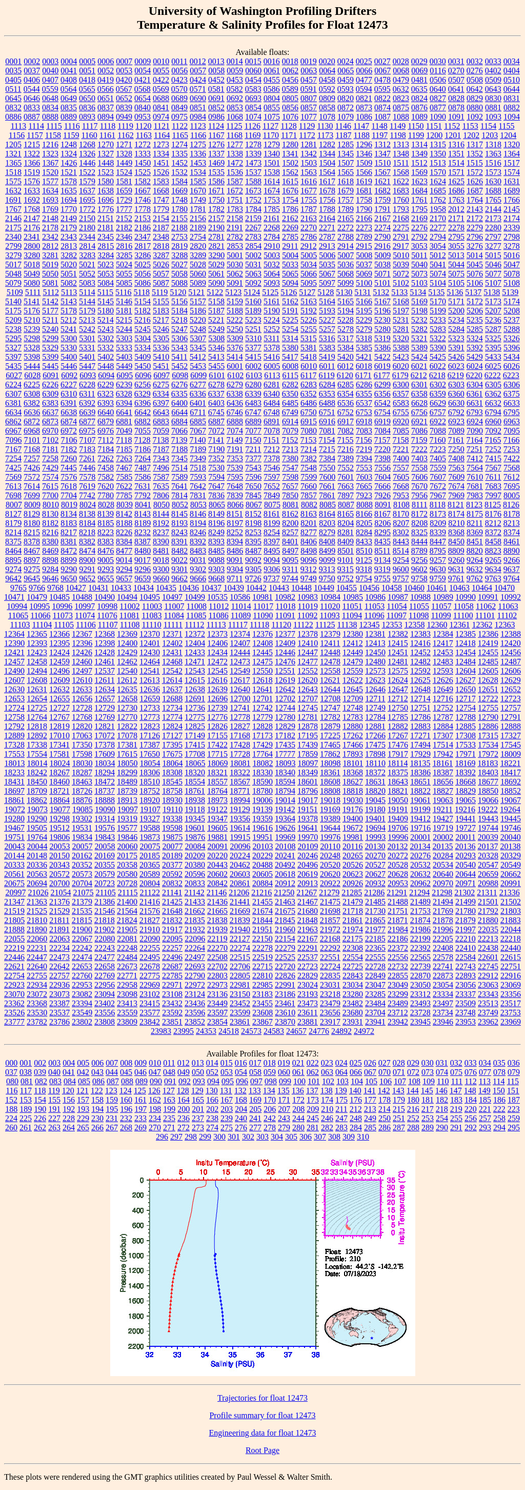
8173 (438, 513)
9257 (438, 560)
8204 (345, 523)
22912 (488, 975)
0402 (493, 70)
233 (140, 1118)
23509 (465, 1003)
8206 (382, 523)
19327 (149, 818)
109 (428, 1081)
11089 (241, 615)
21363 (37, 901)
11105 (64, 624)
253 (427, 1118)
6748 (272, 412)
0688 (161, 98)
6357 (401, 393)
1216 (50, 144)
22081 (127, 938)
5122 (215, 292)
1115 (54, 126)
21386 (104, 901)
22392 (420, 948)
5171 (456, 301)
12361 (459, 624)
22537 (307, 957)
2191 (235, 227)
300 (219, 1136)
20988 (488, 883)
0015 (253, 61)
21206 (239, 892)
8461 (511, 541)
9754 (364, 578)
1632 (13, 190)
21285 (351, 892)
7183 (87, 449)
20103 (263, 846)
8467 (32, 550)
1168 (235, 135)
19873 (149, 837)
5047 (511, 264)
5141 (32, 301)
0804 (272, 98)
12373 (217, 634)
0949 (124, 116)
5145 (105, 301)
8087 (346, 504)
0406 (32, 79)
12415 (398, 643)
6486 (308, 403)
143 (398, 1090)
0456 (290, 79)
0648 (50, 98)
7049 (124, 430)
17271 (420, 735)
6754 (382, 412)
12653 (14, 698)
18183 (487, 763)
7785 (124, 495)
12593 (443, 670)
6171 (363, 375)
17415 (195, 744)
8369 (475, 532)
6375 (511, 393)
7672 (438, 486)
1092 (475, 116)
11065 (18, 615)
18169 (465, 763)
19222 (487, 809)
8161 (272, 513)
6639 (87, 412)
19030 (352, 800)
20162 (82, 855)
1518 (13, 172)
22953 (82, 985)
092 (184, 1081)
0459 (345, 79)
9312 (308, 569)
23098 (127, 994)
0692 (235, 98)
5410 (161, 356)
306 (305, 1136)
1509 (364, 163)
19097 (127, 809)
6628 (419, 403)
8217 (68, 532)
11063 (508, 606)
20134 (420, 846)
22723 (307, 966)
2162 (290, 218)
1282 (327, 144)
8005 (511, 495)
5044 (456, 264)
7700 (50, 495)
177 (370, 1099)
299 (205, 1136)
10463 (459, 587)
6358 (419, 393)
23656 (330, 1012)
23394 (82, 1003)
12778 (240, 717)
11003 (152, 606)
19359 (262, 818)
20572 (59, 874)
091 (170, 1081)
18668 (465, 781)
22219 (14, 948)
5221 (216, 320)
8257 (290, 532)
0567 (124, 89)
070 (384, 1072)
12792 (14, 726)
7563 (456, 467)
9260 (456, 560)
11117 (238, 624)
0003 (50, 61)
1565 (345, 172)
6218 (437, 375)
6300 (401, 384)
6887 (216, 421)
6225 (32, 384)
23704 (375, 1012)
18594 (285, 781)
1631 (511, 181)
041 (69, 1072)
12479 (352, 661)
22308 (352, 948)
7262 (105, 458)
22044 (510, 929)
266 (97, 1127)
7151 (271, 440)
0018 (290, 61)
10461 (437, 587)
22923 (14, 985)
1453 (198, 163)
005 (83, 1062)
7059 (161, 430)
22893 (465, 975)
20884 (262, 883)
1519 (32, 172)
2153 (142, 218)
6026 (511, 366)
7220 (382, 449)
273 (198, 1127)
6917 (345, 421)
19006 (262, 800)
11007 (174, 606)
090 (156, 1081)
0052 (105, 70)
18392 (465, 772)
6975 (87, 430)
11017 (263, 606)
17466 (352, 744)
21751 (398, 911)
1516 (493, 163)
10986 (375, 597)
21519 (14, 911)
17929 (420, 754)
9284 (50, 569)
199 (169, 1109)
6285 (345, 384)
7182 (68, 449)
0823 (401, 98)
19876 (195, 837)
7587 (161, 477)
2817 (142, 246)
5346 (216, 347)
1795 (419, 209)
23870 (285, 1021)
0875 (401, 107)
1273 (161, 144)
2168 (401, 218)
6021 (419, 366)
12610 (82, 680)
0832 (13, 107)
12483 (443, 661)
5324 (475, 338)
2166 (364, 218)
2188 (179, 227)
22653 (82, 966)
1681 (364, 190)
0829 (475, 98)
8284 (364, 532)
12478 (330, 661)
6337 (216, 393)
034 (485, 1062)
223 (514, 1109)
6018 (364, 366)
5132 (381, 292)
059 (270, 1072)
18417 (510, 772)
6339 (253, 393)
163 (169, 1099)
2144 (493, 209)
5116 (123, 292)
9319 (382, 569)
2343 (68, 236)
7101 (32, 440)
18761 (195, 791)
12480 (375, 661)
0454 (253, 79)
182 (442, 1099)
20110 (330, 846)
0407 (50, 79)
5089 (198, 283)
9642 (13, 578)
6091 (51, 375)
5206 (475, 310)
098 (271, 1081)
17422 (217, 744)
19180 (375, 809)
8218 (87, 532)
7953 (401, 495)
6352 (308, 393)
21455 (262, 901)
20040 (510, 837)
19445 (510, 818)
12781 (307, 717)
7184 (105, 449)
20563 (37, 874)
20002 (443, 837)
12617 (240, 680)
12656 (82, 698)
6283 (308, 384)
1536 (235, 172)
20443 (217, 864)
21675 (285, 911)
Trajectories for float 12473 (262, 1398)
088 (127, 1081)
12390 (14, 643)
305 (291, 1136)
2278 (456, 227)
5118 (142, 292)
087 (113, 1081)
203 (226, 1109)
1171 (289, 135)
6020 (401, 366)
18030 (82, 763)
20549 (510, 864)
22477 (104, 957)
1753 (272, 199)
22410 (465, 948)
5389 (419, 347)
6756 (419, 412)
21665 (217, 911)
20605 (262, 874)
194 (97, 1109)
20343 (59, 864)
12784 (375, 717)
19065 (465, 800)
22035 (488, 929)
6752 (345, 412)
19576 (104, 828)
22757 (59, 975)
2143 (475, 209)
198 (155, 1109)
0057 (198, 70)
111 (456, 1081)
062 (313, 1072)
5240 (50, 329)
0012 (198, 61)
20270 (375, 855)
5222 (235, 320)
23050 (420, 985)
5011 (419, 255)
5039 (401, 264)
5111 (33, 292)
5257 (327, 329)
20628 (398, 874)
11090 (263, 615)
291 (456, 1127)
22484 (127, 957)
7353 (235, 458)
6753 (364, 412)
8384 (124, 541)
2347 (142, 236)
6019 (382, 366)
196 (126, 1109)
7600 (327, 477)
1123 (198, 126)
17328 (14, 744)
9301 (179, 569)
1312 (382, 144)
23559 (127, 1012)
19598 (172, 828)
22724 (330, 966)
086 (98, 1081)
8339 (438, 532)
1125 (234, 126)
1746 (142, 199)
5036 (345, 264)
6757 (438, 412)
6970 (50, 430)
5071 (382, 273)
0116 (438, 70)
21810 (37, 920)
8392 (198, 541)
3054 (438, 246)
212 (356, 1109)
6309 (50, 393)
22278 (262, 948)
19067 (510, 800)
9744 (290, 578)
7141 (216, 440)
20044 (37, 846)
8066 (235, 504)
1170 (271, 135)
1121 (161, 126)
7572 (32, 477)
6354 (345, 393)
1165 (180, 135)
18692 (510, 781)
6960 (493, 421)
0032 (475, 61)
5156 (179, 301)
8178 (511, 513)
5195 (364, 310)
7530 (216, 467)
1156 (17, 135)
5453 (198, 366)
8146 (198, 513)
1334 (161, 153)
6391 (68, 403)
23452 (240, 1003)
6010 (308, 366)
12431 (172, 652)
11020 (330, 606)
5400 (68, 356)
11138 (347, 624)
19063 (443, 800)
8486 (235, 550)
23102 (149, 994)
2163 (308, 218)
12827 (240, 726)
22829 (307, 975)
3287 (161, 255)
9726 (253, 578)
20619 (307, 874)
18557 (217, 781)
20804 (149, 883)
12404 (195, 643)
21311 (487, 892)
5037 (364, 264)
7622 (124, 486)
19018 (330, 800)
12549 (240, 670)
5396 (511, 347)
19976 (330, 837)
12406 (217, 643)
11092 (307, 615)
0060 (253, 70)
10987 (398, 597)
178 (384, 1099)
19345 (195, 818)
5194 (345, 310)
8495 (272, 550)
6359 (438, 393)
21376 (59, 901)
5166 (364, 301)
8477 (124, 550)
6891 (272, 421)
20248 (330, 855)
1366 (32, 163)
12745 (307, 707)
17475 (375, 744)
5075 (456, 273)
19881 (217, 837)
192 (69, 1109)
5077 (493, 273)
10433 (121, 587)
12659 (149, 698)
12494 (37, 670)
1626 (475, 181)
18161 (442, 763)
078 (499, 1072)
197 (140, 1109)
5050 (50, 273)
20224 (240, 855)
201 (198, 1109)
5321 (419, 338)
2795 (456, 236)
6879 (105, 421)
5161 (272, 301)
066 (356, 1072)
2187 (161, 227)
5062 (235, 273)
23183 (262, 994)
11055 (419, 606)
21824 (127, 920)
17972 (488, 754)
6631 (475, 403)
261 (25, 1127)
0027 (382, 61)
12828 (262, 726)
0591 (308, 89)
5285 (475, 329)
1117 (90, 126)
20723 (104, 883)
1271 (124, 144)
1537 (253, 172)
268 (126, 1127)
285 (370, 1127)
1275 (198, 144)
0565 (87, 89)
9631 (456, 569)
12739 (217, 707)
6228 (87, 384)
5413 (216, 356)
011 (169, 1062)
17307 (443, 735)
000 (11, 1062)
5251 (253, 329)
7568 (511, 467)
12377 (285, 634)
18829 (465, 791)
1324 (68, 153)
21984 (398, 929)
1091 (456, 116)
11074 (85, 615)
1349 (419, 153)
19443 (488, 818)
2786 (308, 236)
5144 (87, 301)
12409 (285, 643)
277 (255, 1127)
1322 (32, 153)
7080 (308, 430)
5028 (198, 264)
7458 (105, 467)
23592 (172, 1012)
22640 (37, 966)
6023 (456, 366)
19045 (375, 800)
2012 (456, 209)
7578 (87, 477)
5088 (179, 283)
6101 (217, 375)
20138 (510, 846)
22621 (14, 966)
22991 (285, 985)
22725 (352, 966)
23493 (420, 1003)
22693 (195, 966)
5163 (308, 301)
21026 (38, 892)
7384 (327, 458)
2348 (161, 236)
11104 (42, 624)
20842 (217, 883)
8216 (50, 532)
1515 (475, 163)
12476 (285, 661)
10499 (195, 597)
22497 (195, 957)
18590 (262, 781)
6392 (87, 403)
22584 (465, 957)
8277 (308, 532)
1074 (253, 116)
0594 (364, 89)
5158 (216, 301)
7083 (364, 430)
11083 (151, 615)
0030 (438, 61)
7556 (382, 467)
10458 (391, 587)
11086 (218, 615)
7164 (474, 440)
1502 (290, 163)
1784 (253, 209)
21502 (510, 901)
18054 (150, 763)
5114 (87, 292)
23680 (352, 1012)
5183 (161, 310)
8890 (511, 550)
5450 (142, 366)
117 (26, 1090)
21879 (465, 920)
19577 (127, 828)
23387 (59, 1003)
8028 (106, 504)
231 (112, 1118)
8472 (68, 550)
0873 (364, 107)
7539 (235, 467)
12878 (307, 726)
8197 (235, 523)
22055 (14, 938)
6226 (50, 384)
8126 (511, 504)
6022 (438, 366)
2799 (13, 246)
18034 (105, 763)
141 (370, 1090)
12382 (398, 634)
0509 (493, 79)
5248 (198, 329)
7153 (308, 440)
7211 (253, 449)
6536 (345, 403)
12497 (82, 670)
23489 (398, 1003)
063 (327, 1072)
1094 (511, 116)
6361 (475, 393)
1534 (198, 172)
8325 (419, 532)
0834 (50, 107)
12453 (443, 652)
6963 (511, 421)
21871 (398, 920)
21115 (128, 892)
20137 (487, 846)
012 (183, 1062)
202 (212, 1109)
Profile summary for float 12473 (262, 1415)
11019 (308, 606)
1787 (308, 209)
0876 (419, 107)
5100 (364, 283)
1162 (125, 135)
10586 (240, 597)
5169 (419, 301)
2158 (235, 218)
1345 (345, 153)
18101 (353, 763)
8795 (438, 550)
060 (284, 1072)
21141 (172, 892)
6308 (32, 393)
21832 (172, 920)
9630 (438, 569)
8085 (327, 504)
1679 (345, 190)
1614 (272, 181)
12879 (330, 726)
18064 (173, 763)
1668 (161, 190)
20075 (150, 846)
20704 (82, 883)
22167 (307, 938)
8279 (327, 532)
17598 (82, 754)
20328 (488, 855)
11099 (441, 615)
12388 (510, 634)
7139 (179, 440)
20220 (217, 855)
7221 (401, 449)
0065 (345, 70)
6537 (364, 403)
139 (341, 1090)
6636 (32, 412)
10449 (324, 587)
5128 (325, 292)
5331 (87, 347)
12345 (369, 624)
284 (356, 1127)
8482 (179, 550)
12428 (104, 652)
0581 (216, 89)
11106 (86, 624)
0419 (105, 79)
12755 (488, 707)
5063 (253, 273)
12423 (37, 652)
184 (471, 1099)
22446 (14, 957)
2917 (401, 246)
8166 (364, 513)
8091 (383, 504)
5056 (142, 273)
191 (54, 1109)
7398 (382, 458)
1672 (235, 190)
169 (255, 1099)
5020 (68, 264)
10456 (369, 587)
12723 (510, 698)
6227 (68, 384)
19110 (173, 809)
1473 (253, 163)
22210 (465, 938)
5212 (68, 320)
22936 (59, 985)
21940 (240, 929)
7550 (327, 467)
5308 (216, 338)
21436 (217, 901)
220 (471, 1109)
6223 (511, 375)
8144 (161, 513)
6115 (290, 375)
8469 (50, 550)
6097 (161, 375)
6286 (364, 384)
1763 (456, 199)
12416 (420, 643)
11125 (325, 624)
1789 (345, 209)
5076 (475, 273)
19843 (104, 837)
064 (341, 1072)
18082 (263, 763)
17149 (195, 735)
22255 (149, 948)
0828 (456, 98)
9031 (198, 560)
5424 (419, 356)
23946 (443, 1021)
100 (299, 1081)
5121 (196, 292)
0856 (290, 107)
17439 (307, 744)
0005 (87, 61)
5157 (198, 301)
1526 (161, 172)
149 (484, 1090)
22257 (172, 948)
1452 (179, 163)
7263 (124, 458)
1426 (68, 163)
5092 (253, 283)
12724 (14, 707)
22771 (127, 975)
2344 (87, 236)
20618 (285, 874)
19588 (149, 828)
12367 (82, 634)
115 (513, 1081)
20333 (14, 864)
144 (413, 1090)
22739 (420, 966)
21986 (420, 929)
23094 (104, 994)
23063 (488, 985)
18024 (60, 763)
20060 (127, 846)
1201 (453, 135)
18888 (104, 800)
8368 (456, 532)
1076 (290, 116)
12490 (14, 670)
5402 (105, 356)
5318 (364, 338)
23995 (183, 1031)
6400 (179, 403)
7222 (419, 449)
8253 (253, 532)
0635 (419, 89)
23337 (465, 994)
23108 (172, 994)
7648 (235, 486)
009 (140, 1062)
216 (413, 1109)
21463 (285, 901)
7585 (124, 477)
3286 (142, 255)
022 (313, 1062)
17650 (149, 754)
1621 (382, 181)
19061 (420, 800)
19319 (127, 818)
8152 (253, 513)
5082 (68, 283)
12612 (127, 680)
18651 (420, 781)
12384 (443, 634)
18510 (149, 781)
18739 (127, 791)
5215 (124, 320)
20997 (15, 892)
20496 (307, 864)
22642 (59, 966)
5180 (105, 310)
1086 (364, 116)
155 (54, 1099)
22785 (172, 975)
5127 (307, 292)
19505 (37, 828)
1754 (290, 199)
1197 (380, 135)
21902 (104, 929)
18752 (149, 791)
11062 (486, 606)
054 (241, 1072)
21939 (217, 929)
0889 (68, 116)
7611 (493, 477)
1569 (419, 172)
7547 (290, 467)
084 (70, 1081)
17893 (352, 754)
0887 (32, 116)
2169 (419, 218)
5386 (382, 347)
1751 (235, 199)
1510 (382, 163)
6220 (474, 375)
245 (313, 1118)
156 (69, 1099)
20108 (285, 846)
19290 (37, 818)
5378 (272, 347)
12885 (465, 726)
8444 (419, 541)
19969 (285, 837)
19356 (240, 818)
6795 (511, 412)
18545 (172, 781)
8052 (180, 504)
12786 (420, 717)
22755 (37, 975)
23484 (375, 1003)
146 (441, 1090)
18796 (307, 791)
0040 (50, 70)
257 (485, 1118)
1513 (438, 163)
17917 (398, 754)
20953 (398, 883)
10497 (172, 597)
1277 (235, 144)
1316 (456, 144)
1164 (162, 135)
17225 (330, 735)
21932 (195, 929)
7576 (68, 477)
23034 (352, 985)
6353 (327, 393)
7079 (290, 430)
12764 (37, 717)
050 (198, 1072)
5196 (382, 310)
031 (442, 1062)
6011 (327, 366)
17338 (37, 744)
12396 (82, 643)
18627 (352, 781)
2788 (345, 236)
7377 (253, 458)
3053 (419, 246)
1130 (325, 126)
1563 (308, 172)
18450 (37, 781)
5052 (87, 273)
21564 (127, 911)
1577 (50, 181)
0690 (198, 98)
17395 (172, 744)
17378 (104, 744)
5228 (345, 320)
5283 (438, 329)
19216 (465, 809)
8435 (382, 541)
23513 (488, 1003)
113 (485, 1081)
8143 (142, 513)
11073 (63, 615)
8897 (32, 560)
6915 (308, 421)
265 (83, 1127)
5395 (493, 347)
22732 (398, 966)
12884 (443, 726)
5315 (308, 338)
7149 (234, 440)
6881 (124, 421)
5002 (253, 255)
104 (357, 1081)
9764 (511, 578)
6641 (124, 412)
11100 (463, 615)
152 (11, 1099)
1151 (434, 126)
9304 (235, 569)
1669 (179, 190)
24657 (296, 1031)
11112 (194, 624)
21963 (307, 929)
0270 (456, 70)
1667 (142, 190)
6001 (235, 366)
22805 (240, 975)
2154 (161, 218)
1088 (401, 116)
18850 (488, 791)
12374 (240, 634)
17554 (37, 754)
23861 (240, 1021)
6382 (32, 403)
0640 (438, 89)
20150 (59, 855)
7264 (142, 458)
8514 (401, 550)
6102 (235, 375)
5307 (198, 338)
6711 (198, 412)
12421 (14, 652)
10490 (104, 597)
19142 (285, 809)
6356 (382, 393)
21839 (240, 920)
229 (83, 1118)
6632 (493, 403)
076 (471, 1072)
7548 (308, 467)
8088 (364, 504)
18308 (172, 772)
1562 (290, 172)
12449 (352, 652)
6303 (456, 384)
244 (298, 1118)
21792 (488, 911)
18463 (82, 781)
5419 (327, 356)
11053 (375, 606)
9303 (216, 569)
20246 (307, 855)
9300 (161, 569)
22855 (398, 975)
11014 (241, 606)
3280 (32, 255)
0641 (456, 89)
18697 (14, 791)
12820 (82, 726)
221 (485, 1109)
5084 (105, 283)
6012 (345, 366)
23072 (37, 994)
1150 (415, 126)
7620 (105, 486)
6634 (13, 412)
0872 (345, 107)
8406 (308, 541)
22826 (285, 975)
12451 (398, 652)
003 (54, 1062)
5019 (50, 264)
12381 (375, 634)
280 (298, 1127)
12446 (285, 652)
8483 (198, 550)
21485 (375, 901)
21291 (397, 892)
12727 (59, 707)
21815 (82, 920)
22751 (510, 966)
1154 (488, 126)
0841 (161, 107)
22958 (127, 985)
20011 (465, 837)
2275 (401, 227)
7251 (475, 449)
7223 (438, 449)
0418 (87, 79)
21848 (307, 920)
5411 (179, 356)
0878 (456, 107)
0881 (493, 107)
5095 (308, 283)
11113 (216, 624)
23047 (375, 985)
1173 (325, 135)
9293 (105, 569)
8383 (105, 541)
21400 (127, 901)
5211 (50, 320)
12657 (104, 698)
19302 (82, 818)
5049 (32, 273)
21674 (262, 911)
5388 (401, 347)
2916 (382, 246)
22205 (443, 938)
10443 (279, 587)
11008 (197, 606)
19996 (398, 837)
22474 (82, 957)
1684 (419, 190)
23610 (285, 1012)
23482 (352, 1003)
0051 (87, 70)
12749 (375, 707)
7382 (308, 458)
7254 (13, 458)
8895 (13, 560)
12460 (82, 661)
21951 (262, 929)
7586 (142, 477)
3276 (475, 246)
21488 (398, 901)
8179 (13, 523)
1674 (272, 190)
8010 (51, 504)
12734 (172, 707)
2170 (438, 218)
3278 (511, 246)
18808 (330, 791)
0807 (308, 98)
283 (341, 1127)
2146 (13, 218)
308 (334, 1136)
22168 (330, 938)
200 (183, 1109)
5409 (142, 356)
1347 (382, 153)
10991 (488, 597)
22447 (37, 957)
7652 (272, 486)
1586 (216, 181)
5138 (491, 292)
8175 (475, 513)
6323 (105, 393)
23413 (127, 1003)
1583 (161, 181)
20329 (510, 855)
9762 (475, 578)
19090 (105, 809)
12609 (59, 680)
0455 (272, 79)
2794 (438, 236)
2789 (364, 236)
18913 (127, 800)
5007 (345, 255)
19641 (307, 828)
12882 (398, 726)
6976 (105, 430)
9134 (382, 560)
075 (456, 1072)
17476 (398, 744)
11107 (108, 624)
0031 (456, 61)
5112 (50, 292)
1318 (493, 144)
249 (370, 1118)
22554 (352, 957)
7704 (68, 495)
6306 (511, 384)
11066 (40, 615)
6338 (235, 393)
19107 (150, 809)
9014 (124, 560)
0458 (327, 79)
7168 (32, 449)
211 (341, 1109)
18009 (510, 754)
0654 (142, 98)
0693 (253, 98)
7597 (272, 477)
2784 (272, 236)
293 (485, 1127)
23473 (307, 1003)
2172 (475, 218)
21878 (443, 920)
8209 (438, 523)
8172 (419, 513)
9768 (55, 587)
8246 (198, 532)
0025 (364, 61)
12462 (127, 661)
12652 (510, 689)
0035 (13, 70)
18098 (330, 763)
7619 (87, 486)
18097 (308, 763)
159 (112, 1099)
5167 (382, 301)
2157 (216, 218)
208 (298, 1109)
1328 (124, 153)
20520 (330, 864)
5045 (475, 264)
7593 (198, 477)
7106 (69, 440)
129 (197, 1090)
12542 (172, 670)
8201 (308, 523)
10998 (107, 606)
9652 (87, 578)
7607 (438, 477)
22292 (330, 948)
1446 (87, 163)
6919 (382, 421)
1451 (161, 163)
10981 (262, 597)
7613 (13, 486)
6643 (161, 412)
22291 (307, 948)
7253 (511, 449)
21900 (82, 929)
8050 (161, 504)
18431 (14, 781)
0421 (142, 79)
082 (41, 1081)
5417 (290, 356)
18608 (330, 781)
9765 (18, 587)
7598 (290, 477)
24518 (228, 1031)
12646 (375, 689)
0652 (124, 98)
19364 (285, 818)
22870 (420, 975)
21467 (307, 901)
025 (356, 1062)
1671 (216, 190)
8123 (474, 504)
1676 (290, 190)
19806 (59, 837)
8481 (161, 550)
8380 (50, 541)
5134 (418, 292)
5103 (419, 283)
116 (11, 1090)
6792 (456, 412)
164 (183, 1099)
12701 (262, 698)
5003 (272, 255)
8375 (13, 541)
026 (370, 1062)
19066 (488, 800)
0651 (105, 98)
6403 (216, 403)
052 (212, 1072)
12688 (172, 698)
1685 (438, 190)
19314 (104, 818)
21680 (307, 911)
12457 (14, 661)
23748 (465, 1012)
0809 (327, 98)
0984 (198, 116)
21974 (352, 929)
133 (255, 1090)
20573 (82, 874)
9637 (511, 569)
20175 (127, 855)
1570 (438, 172)
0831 (511, 98)
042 (83, 1072)
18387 (443, 772)
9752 (345, 578)
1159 (71, 135)
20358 (127, 864)
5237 (511, 320)
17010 (59, 735)
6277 (198, 384)
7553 (364, 467)
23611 (307, 1012)
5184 (179, 310)
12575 (398, 670)
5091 (235, 283)
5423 (401, 356)
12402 (172, 643)
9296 (142, 569)
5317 (345, 338)
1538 (272, 172)
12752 (443, 707)
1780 (179, 209)
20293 (465, 855)
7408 (456, 458)
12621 (330, 680)
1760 (401, 199)
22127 (240, 938)
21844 (262, 920)
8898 (50, 560)
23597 (217, 1012)
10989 (443, 597)
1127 (270, 126)
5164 (327, 301)
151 (513, 1090)
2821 (216, 246)
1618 (345, 181)
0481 (419, 79)
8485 (216, 550)
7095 (511, 430)
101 (314, 1081)
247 (341, 1118)
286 (384, 1127)
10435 (166, 587)
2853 (235, 246)
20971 (465, 883)
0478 (382, 79)
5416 (272, 356)
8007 (14, 504)
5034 (308, 264)
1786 (290, 209)
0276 (475, 70)
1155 (506, 126)
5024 (124, 264)
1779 (161, 209)
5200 (456, 310)
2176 (32, 227)
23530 (37, 1012)
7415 (493, 458)
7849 (272, 495)
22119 (217, 938)
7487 (142, 467)
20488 (262, 864)
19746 (510, 828)
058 (255, 1072)
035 (499, 1062)
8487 (253, 550)
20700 (59, 883)
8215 (32, 532)
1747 (161, 199)
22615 (510, 957)
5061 (216, 273)
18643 (398, 781)
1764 (475, 199)
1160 (89, 135)
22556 (398, 957)
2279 (475, 227)
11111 (173, 624)
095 (227, 1081)
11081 (129, 615)
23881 (307, 1021)
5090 (216, 283)
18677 (488, 781)
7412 (475, 458)
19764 (37, 837)
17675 (172, 754)
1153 (470, 126)
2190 (216, 227)
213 (370, 1109)
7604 (382, 477)
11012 (219, 606)
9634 (493, 569)
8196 (216, 523)
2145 (511, 209)
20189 (172, 855)
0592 (327, 89)
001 (25, 1062)
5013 (456, 255)
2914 (345, 246)
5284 (456, 329)
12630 (14, 689)
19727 (465, 828)
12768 (82, 717)
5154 (142, 301)
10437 (211, 587)
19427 (443, 818)
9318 (364, 569)
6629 (438, 403)
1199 (416, 135)
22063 (59, 938)
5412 (198, 356)
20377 (172, 864)
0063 (308, 70)
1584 (179, 181)
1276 (216, 144)
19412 (420, 818)
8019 (69, 504)
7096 (14, 440)
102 (328, 1081)
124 (125, 1090)
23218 (330, 994)
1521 (68, 172)
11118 (259, 624)
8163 (308, 513)
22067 (82, 938)
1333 (142, 153)
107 (400, 1081)
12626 (443, 680)
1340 (272, 153)
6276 (179, 384)
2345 (105, 236)
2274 (382, 227)
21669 (240, 911)
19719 (443, 828)
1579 (87, 181)
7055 (142, 430)
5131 (362, 292)
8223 (105, 532)
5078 (511, 273)
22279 (285, 948)
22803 (217, 975)
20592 (172, 874)
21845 (285, 920)
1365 (13, 163)
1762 (438, 199)
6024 (475, 366)
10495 (149, 597)
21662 (195, 911)
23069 (510, 985)
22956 (104, 985)
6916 (327, 421)
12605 (488, 670)
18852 (510, 791)
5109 (15, 292)
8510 (364, 550)
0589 (290, 89)
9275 (32, 569)
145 (427, 1090)
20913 (307, 883)
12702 (285, 698)
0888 (50, 116)
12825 (195, 726)
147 (456, 1090)
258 (499, 1118)
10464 (482, 587)
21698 (330, 911)
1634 (50, 190)
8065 (217, 504)
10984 (330, 597)
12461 (104, 661)
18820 (375, 791)
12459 (59, 661)
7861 (327, 495)
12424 (59, 652)
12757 (510, 707)
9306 (272, 569)
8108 (401, 504)
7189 (198, 449)
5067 (327, 273)
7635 (161, 486)
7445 (68, 467)
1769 (50, 209)
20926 (352, 883)
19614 (240, 828)
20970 (443, 883)
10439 (234, 587)
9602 (419, 569)
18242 (37, 772)
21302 (464, 892)
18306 (149, 772)
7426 (32, 467)
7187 (161, 449)
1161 (107, 135)
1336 (198, 153)
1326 (87, 153)
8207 (401, 523)
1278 (253, 144)
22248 (127, 948)
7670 (419, 486)
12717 (465, 698)
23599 (240, 1012)
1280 (290, 144)
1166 (198, 135)
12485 (488, 661)
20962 (420, 883)
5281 (401, 329)
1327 (105, 153)
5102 (401, 283)
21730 (375, 911)
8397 (272, 541)
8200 (290, 523)
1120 (143, 126)
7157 (382, 440)
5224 (272, 320)
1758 (364, 199)
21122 (150, 892)
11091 (285, 615)
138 (326, 1090)
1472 (235, 163)
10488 (82, 597)
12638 (195, 689)
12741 (240, 707)
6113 (272, 375)
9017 (142, 560)
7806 (161, 495)
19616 (262, 828)
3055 (456, 246)
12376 (262, 634)
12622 (352, 680)
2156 (198, 218)
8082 (309, 504)
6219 (456, 375)
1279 (272, 144)
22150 (262, 938)
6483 (253, 403)
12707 (307, 698)
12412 (352, 643)
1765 (493, 199)
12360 (437, 624)
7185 (124, 449)
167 (226, 1099)
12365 (37, 634)
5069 (364, 273)
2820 (198, 246)
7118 (124, 440)
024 (341, 1062)
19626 (285, 828)
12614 (172, 680)
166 (212, 1099)
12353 (391, 624)
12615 (195, 680)
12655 (59, 698)
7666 (382, 486)
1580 (105, 181)
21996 (443, 929)
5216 (142, 320)
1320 (511, 144)
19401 (375, 818)
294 (499, 1127)
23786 (59, 1021)
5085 (124, 283)
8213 (511, 523)
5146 (124, 301)
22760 (82, 975)
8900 (87, 560)
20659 (488, 874)
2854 (253, 246)
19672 (352, 828)
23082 (82, 994)
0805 (290, 98)
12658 (127, 698)
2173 (493, 218)
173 (313, 1099)
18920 (149, 800)
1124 (216, 126)
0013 (216, 61)
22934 (37, 985)
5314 (290, 338)
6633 (511, 403)
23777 (14, 1021)
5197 (401, 310)
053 (226, 1072)
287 (399, 1127)
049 (183, 1072)
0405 (13, 79)
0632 (401, 89)
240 (241, 1118)
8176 (493, 513)
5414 (235, 356)
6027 (14, 375)
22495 (149, 957)
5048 (13, 273)
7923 (364, 495)
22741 (443, 966)
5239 (32, 329)
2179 (68, 227)
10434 (143, 587)
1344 (327, 153)
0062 (290, 70)
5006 (327, 255)
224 (11, 1118)
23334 (443, 994)
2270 (308, 227)
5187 (216, 310)
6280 (253, 384)
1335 (179, 153)
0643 (493, 89)
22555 (375, 957)
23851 (172, 1021)
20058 (105, 846)
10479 (37, 597)
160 (126, 1099)
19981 (352, 837)
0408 (68, 79)
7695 (511, 486)
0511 (13, 89)
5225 (290, 320)
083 (55, 1081)
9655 (105, 578)
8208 (419, 523)
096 (242, 1081)
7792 (142, 495)
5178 (68, 310)
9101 (345, 560)
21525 (37, 911)
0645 (13, 98)
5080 (32, 283)
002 (40, 1062)
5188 (235, 310)
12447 (307, 652)
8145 (179, 513)
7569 (13, 477)
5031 (253, 264)
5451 (161, 366)
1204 (508, 135)
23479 (330, 1003)
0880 (475, 107)
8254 (272, 532)
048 (169, 1072)
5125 (270, 292)
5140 (13, 301)
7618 (68, 486)
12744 (285, 707)
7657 (290, 486)
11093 (329, 615)
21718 (352, 911)
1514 (456, 163)
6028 (32, 375)
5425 (438, 356)
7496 (161, 467)
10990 (465, 597)
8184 (87, 523)
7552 (345, 467)
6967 (13, 430)
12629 (510, 680)
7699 (32, 495)
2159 (253, 218)
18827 (443, 791)
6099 (198, 375)
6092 (69, 375)
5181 (124, 310)
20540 (465, 864)
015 (226, 1062)
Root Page (262, 1450)
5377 (253, 347)
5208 (511, 310)
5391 (456, 347)
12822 (127, 726)
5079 (13, 283)
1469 (216, 163)
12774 (172, 717)
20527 (375, 864)
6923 (456, 421)
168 (241, 1099)
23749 (488, 1012)
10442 (256, 587)
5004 (290, 255)
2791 (401, 236)
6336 (198, 393)
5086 (142, 283)
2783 (253, 236)
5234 (456, 320)
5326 (511, 338)
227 (54, 1118)
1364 (511, 153)
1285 (345, 144)
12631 (37, 689)
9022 (179, 560)
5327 (13, 347)
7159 (419, 440)
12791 (510, 717)
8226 (124, 532)
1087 (382, 116)
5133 (399, 292)
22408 (443, 948)
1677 (308, 190)
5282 (419, 329)
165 (198, 1099)
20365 (149, 864)
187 (514, 1099)
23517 (510, 1003)
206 (270, 1109)
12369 (127, 634)
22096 (195, 938)
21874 (420, 920)
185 (485, 1099)
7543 (253, 467)
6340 (272, 393)
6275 (161, 384)
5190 (272, 310)
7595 (235, 477)
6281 (272, 384)
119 (53, 1090)
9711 (235, 578)
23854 (217, 1021)
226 (40, 1118)
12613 (149, 680)
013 (198, 1062)
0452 (216, 79)
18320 (195, 772)
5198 (419, 310)
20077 (173, 846)
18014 (37, 763)
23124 (195, 994)
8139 (105, 513)
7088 (438, 430)
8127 (13, 513)
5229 (364, 320)
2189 (198, 227)
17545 (510, 744)
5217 (161, 320)
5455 (216, 366)
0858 (327, 107)
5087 (161, 283)
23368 (37, 1003)
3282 (68, 255)
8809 (456, 550)
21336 (509, 892)
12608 (37, 680)
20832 (172, 883)
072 (413, 1072)
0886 (13, 116)
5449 (124, 366)
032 (456, 1062)
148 (470, 1090)
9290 (68, 569)
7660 (308, 486)
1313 (401, 144)
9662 (179, 578)
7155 (345, 440)
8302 (401, 532)
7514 (179, 467)
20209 (195, 855)
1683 (401, 190)
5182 (142, 310)
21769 (443, 911)
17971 (465, 754)
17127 (172, 735)
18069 (218, 763)
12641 (262, 689)
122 (97, 1090)
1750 (216, 199)
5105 (456, 283)
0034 (511, 61)
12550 (262, 670)
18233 (14, 772)
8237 (161, 532)
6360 (456, 393)
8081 (290, 504)
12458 (37, 661)
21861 (352, 920)
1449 (124, 163)
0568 (142, 89)
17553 (14, 754)
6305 (493, 384)
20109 (308, 846)
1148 (379, 126)
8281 (345, 532)
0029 (419, 61)
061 (298, 1072)
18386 (420, 772)
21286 (374, 892)
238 (212, 1118)
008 (126, 1062)
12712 (398, 698)
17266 (375, 735)
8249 (216, 532)
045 (126, 1072)
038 (25, 1072)
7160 (437, 440)
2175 (13, 227)
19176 (352, 809)
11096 (374, 615)
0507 (456, 79)
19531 (82, 828)
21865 (375, 920)
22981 (240, 985)
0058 (216, 70)
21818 (104, 920)
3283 (87, 255)
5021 (87, 264)
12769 (104, 717)
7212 (272, 449)
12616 (217, 680)
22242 (82, 948)
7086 (419, 430)
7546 (272, 467)
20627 (375, 874)
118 (40, 1090)
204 (241, 1109)
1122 (180, 126)
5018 (32, 264)
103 (342, 1081)
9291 (87, 569)
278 (270, 1127)
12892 (37, 735)
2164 (327, 218)
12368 (104, 634)
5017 (13, 264)
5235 (475, 320)
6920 (401, 421)
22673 (127, 966)
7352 (216, 458)
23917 (330, 1021)
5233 (438, 320)
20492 (285, 864)
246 (327, 1118)
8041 (143, 504)
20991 (510, 883)
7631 (142, 486)
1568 (401, 172)
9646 (50, 578)
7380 (290, 458)
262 (40, 1127)
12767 (59, 717)
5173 (493, 301)
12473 (240, 661)
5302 (105, 338)
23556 (104, 1012)
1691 (13, 199)
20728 (127, 883)
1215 (32, 144)
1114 (36, 126)
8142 (124, 513)
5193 (327, 310)
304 (277, 1136)
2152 (124, 218)
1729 (124, 199)
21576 (149, 911)
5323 (456, 338)
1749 (198, 199)
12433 (195, 652)
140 (355, 1090)
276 (241, 1127)
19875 (172, 837)
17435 (285, 744)
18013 (15, 763)
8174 (456, 513)
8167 (382, 513)
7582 (105, 477)
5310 (253, 338)
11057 (441, 606)
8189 (142, 523)
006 (97, 1062)
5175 (13, 310)
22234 (59, 948)
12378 (307, 634)
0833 (32, 107)
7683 (493, 486)
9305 (253, 569)
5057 (161, 273)
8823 (493, 550)
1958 (438, 209)
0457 (308, 79)
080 (12, 1081)
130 (212, 1090)
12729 (104, 707)
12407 (240, 643)
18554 (195, 781)
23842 (149, 1021)
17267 (398, 735)
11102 (507, 615)
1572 (475, 172)
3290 (216, 255)
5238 (13, 329)
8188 (124, 523)
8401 (290, 541)
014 (212, 1062)
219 (456, 1109)
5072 (401, 273)
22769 (104, 975)
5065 (290, 273)
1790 (364, 209)
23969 (510, 1021)
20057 (82, 846)
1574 (511, 172)
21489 (420, 901)
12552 (307, 670)
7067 (198, 430)
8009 (32, 504)
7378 (272, 458)
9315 (345, 569)
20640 (443, 874)
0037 (32, 70)
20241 (285, 855)
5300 (68, 338)
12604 (465, 670)
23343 (488, 994)
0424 (198, 79)
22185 (375, 938)
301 (234, 1136)
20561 (14, 874)
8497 (290, 550)
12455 (488, 652)
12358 (414, 624)
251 (399, 1118)
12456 (510, 652)
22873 (443, 975)
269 (140, 1127)
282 (327, 1127)
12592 (420, 670)
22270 (217, 948)
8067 (254, 504)
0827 (438, 98)
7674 (456, 486)
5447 (87, 366)
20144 (14, 855)
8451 (475, 541)
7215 (327, 449)
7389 (345, 458)
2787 (327, 236)
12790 (488, 717)
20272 (398, 855)
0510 (511, 79)
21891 (59, 929)
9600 (401, 569)
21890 (37, 929)
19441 (465, 818)
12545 (217, 670)
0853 (235, 107)
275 (226, 1127)
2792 (419, 236)
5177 (50, 310)
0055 (161, 70)
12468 (172, 661)
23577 (149, 1012)
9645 (32, 578)
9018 (161, 560)
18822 (420, 791)
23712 (398, 1012)
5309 (235, 338)
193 (83, 1109)
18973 (217, 800)
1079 (345, 116)
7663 (345, 486)
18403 (488, 772)
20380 (195, 864)
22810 (262, 975)
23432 (172, 1003)
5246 (161, 329)
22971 (172, 985)
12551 (285, 670)
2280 (493, 227)
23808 (104, 1021)
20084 (195, 846)
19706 (398, 828)
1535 (216, 172)
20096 (240, 846)
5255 (308, 329)
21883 (510, 920)
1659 (124, 190)
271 (169, 1127)
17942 (443, 754)
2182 (124, 227)
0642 (475, 89)
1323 (50, 153)
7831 (198, 495)
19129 (240, 809)
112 (470, 1081)
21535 (82, 911)
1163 (144, 135)
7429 (50, 467)
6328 (124, 393)
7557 (401, 467)
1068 (235, 116)
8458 (493, 541)
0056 (179, 70)
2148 (50, 218)
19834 (82, 837)
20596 (195, 874)
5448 (105, 366)
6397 (161, 403)
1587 (235, 181)
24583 (274, 1031)
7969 (456, 495)
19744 (488, 828)
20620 (330, 874)
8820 (475, 550)
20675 (14, 883)
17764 (262, 754)
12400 (127, 643)
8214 (13, 532)
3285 (124, 255)
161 (140, 1099)
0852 (216, 107)
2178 (50, 227)
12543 (195, 670)
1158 (53, 135)
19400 (352, 818)
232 (126, 1118)
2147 (32, 218)
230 (97, 1118)
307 (320, 1136)
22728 (375, 966)
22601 (488, 957)
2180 (87, 227)
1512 (419, 163)
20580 (127, 874)
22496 (172, 957)
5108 (511, 283)
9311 (290, 569)
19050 (398, 800)
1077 (308, 116)
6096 (143, 375)
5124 (252, 292)
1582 (142, 181)
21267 (306, 892)
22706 (240, 966)
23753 (510, 1012)
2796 (475, 236)
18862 (37, 800)
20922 (330, 883)
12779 (262, 717)
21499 (465, 901)
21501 (488, 901)
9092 (253, 560)
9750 (327, 578)
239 (226, 1118)
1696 (105, 199)
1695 (87, 199)
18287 (82, 772)
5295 (13, 338)
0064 (327, 70)
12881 (375, 726)
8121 (456, 504)
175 (341, 1099)
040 (54, 1072)
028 (399, 1062)
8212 (493, 523)
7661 (327, 486)
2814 (87, 246)
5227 (327, 320)
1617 (327, 181)
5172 (475, 301)
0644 (511, 89)
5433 (493, 356)
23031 (330, 985)
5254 (290, 329)
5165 (345, 301)
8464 (13, 550)
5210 (32, 320)
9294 (124, 569)
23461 (285, 1003)
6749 (290, 412)
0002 (32, 61)
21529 (59, 911)
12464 (149, 661)
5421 (364, 356)
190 (40, 1109)
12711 (375, 698)
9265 (493, 560)
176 (356, 1099)
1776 (105, 209)
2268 (272, 227)
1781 (198, 209)
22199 (420, 938)
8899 (68, 560)
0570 (179, 89)
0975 (179, 116)
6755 (401, 412)
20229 (262, 855)
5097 (327, 283)
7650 (253, 486)
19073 (37, 809)
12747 (330, 707)
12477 (307, 661)
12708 (330, 698)
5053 (105, 273)
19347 (217, 818)
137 (312, 1090)
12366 (59, 634)
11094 (352, 615)
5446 (68, 366)
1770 (68, 209)
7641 (179, 486)
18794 (285, 791)
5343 (179, 347)
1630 (493, 181)
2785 (290, 236)
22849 (375, 975)
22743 (465, 966)
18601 (307, 781)
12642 (285, 689)
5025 (142, 264)
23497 (443, 1003)
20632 (420, 874)
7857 (308, 495)
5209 (13, 320)
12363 (504, 624)
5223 (253, 320)
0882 (511, 107)
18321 (217, 772)
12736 (195, 707)
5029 (216, 264)
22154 (285, 938)
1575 (13, 181)
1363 (493, 153)
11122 (303, 624)
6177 (382, 375)
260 (11, 1127)
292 (471, 1127)
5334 (142, 347)
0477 (364, 79)
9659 (142, 578)
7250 (456, 449)
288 (413, 1127)
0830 (493, 98)
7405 (438, 458)
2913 (327, 246)
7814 (179, 495)
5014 (475, 255)
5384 (345, 347)
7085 (401, 430)
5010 (401, 255)
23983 (161, 1031)
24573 (251, 1031)
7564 (475, 467)
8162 (290, 513)
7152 (289, 440)
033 (471, 1062)
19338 (172, 818)
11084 (174, 615)
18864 (59, 800)
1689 (511, 190)
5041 (438, 264)
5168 (401, 301)
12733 (149, 707)
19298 (59, 818)
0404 (511, 70)
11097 (397, 615)
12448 (330, 652)
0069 (419, 70)
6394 (124, 403)
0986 (216, 116)
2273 (364, 227)
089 (141, 1081)
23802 (82, 1021)
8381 (68, 541)
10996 (62, 606)
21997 (465, 929)
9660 (161, 578)
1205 (13, 144)
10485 (59, 597)
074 (442, 1072)
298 (191, 1136)
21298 (442, 892)
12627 (465, 680)
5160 (253, 301)
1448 (105, 163)
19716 (420, 828)
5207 (493, 310)
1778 (142, 209)
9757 (401, 578)
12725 (37, 707)
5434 (511, 356)
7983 (475, 495)
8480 (142, 550)
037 (11, 1072)
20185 (149, 855)
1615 (290, 181)
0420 (124, 79)
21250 (284, 892)
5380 (290, 347)
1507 (345, 163)
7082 (345, 430)
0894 (105, 116)
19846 (127, 837)
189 (25, 1109)
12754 (465, 707)
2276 (419, 227)
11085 (196, 615)
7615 (50, 486)
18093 (285, 763)
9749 (308, 578)
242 (270, 1118)
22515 (240, 957)
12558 (330, 670)
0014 (235, 61)
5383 (327, 347)
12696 (217, 698)
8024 (87, 504)
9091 (235, 560)
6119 (326, 375)
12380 (352, 634)
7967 (438, 495)
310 (363, 1136)
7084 (382, 430)
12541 (149, 670)
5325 (493, 338)
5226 (308, 320)
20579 (104, 874)
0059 (235, 70)
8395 (253, 541)
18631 (375, 781)
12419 (488, 643)
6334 (161, 393)
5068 (345, 273)
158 (97, 1099)
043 (97, 1072)
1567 (382, 172)
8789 (419, 550)
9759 (438, 578)
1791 (382, 209)
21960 (285, 929)
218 (442, 1109)
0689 (179, 98)
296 (162, 1136)
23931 (352, 1021)
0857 (308, 107)
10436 (188, 587)
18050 (127, 763)
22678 (149, 966)
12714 (420, 698)
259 (514, 1118)
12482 (420, 661)
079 (514, 1072)
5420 (345, 356)
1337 (216, 153)
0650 (87, 98)
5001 (235, 255)
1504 (327, 163)
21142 (194, 892)
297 (176, 1136)
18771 (240, 791)
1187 (343, 135)
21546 (104, 911)
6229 (105, 384)
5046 (493, 264)
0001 (13, 61)
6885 (198, 421)
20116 (352, 846)
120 (68, 1090)
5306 (179, 338)
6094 (106, 375)
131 (226, 1090)
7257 (32, 458)
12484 (465, 661)
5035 (327, 264)
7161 (456, 440)
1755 (308, 199)
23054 (443, 985)
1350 (438, 153)
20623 (352, 874)
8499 (327, 550)
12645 (352, 689)
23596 (195, 1012)
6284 (327, 384)
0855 (272, 107)
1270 (105, 144)
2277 (438, 227)
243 (284, 1118)
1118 (107, 126)
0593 (345, 89)
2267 (253, 227)
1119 (125, 126)
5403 (124, 356)
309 (348, 1136)
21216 (261, 892)
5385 (364, 347)
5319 (382, 338)
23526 (14, 1012)
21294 (419, 892)
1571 (456, 172)
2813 (68, 246)
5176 (32, 310)
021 (298, 1062)
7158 (400, 440)
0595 (382, 89)
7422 (511, 458)
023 (327, 1062)
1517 (511, 163)
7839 (235, 495)
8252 (235, 532)
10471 (14, 597)
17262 (352, 735)
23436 (195, 1003)
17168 (240, 735)
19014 (285, 800)
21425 (172, 901)
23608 (262, 1012)
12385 (465, 634)
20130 (375, 846)
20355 (104, 864)
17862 (330, 754)
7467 (124, 467)
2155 (179, 218)
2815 (105, 246)
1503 (308, 163)
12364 (14, 634)
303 (262, 1136)
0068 (401, 70)
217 (427, 1109)
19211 (443, 809)
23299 (398, 994)
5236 (493, 320)
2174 (511, 218)
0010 (161, 61)
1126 (252, 126)
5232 (419, 320)
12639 (217, 689)
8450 (456, 541)
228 (69, 1118)
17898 (375, 754)
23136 (217, 994)
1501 (272, 163)
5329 (50, 347)
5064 (272, 273)
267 (112, 1127)
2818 (161, 246)
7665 (364, 486)
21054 (60, 892)
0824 (419, 98)
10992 (510, 597)
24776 (319, 1031)
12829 (285, 726)
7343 (161, 458)
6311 (87, 393)
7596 (253, 477)
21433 (195, 901)
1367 (50, 163)
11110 (151, 624)
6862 (13, 421)
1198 (398, 135)
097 (256, 1081)
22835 (330, 975)
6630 (456, 403)
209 (313, 1109)
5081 (50, 283)
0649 (68, 98)
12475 (262, 661)
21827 (149, 920)
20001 (420, 837)
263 (54, 1127)
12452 (420, 652)
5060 (198, 273)
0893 (87, 116)
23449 (217, 1003)
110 (443, 1081)
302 (248, 1136)
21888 (14, 929)
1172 (307, 135)
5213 (87, 320)
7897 (345, 495)
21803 (510, 911)
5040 (419, 264)
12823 (149, 726)
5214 (105, 320)
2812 (50, 246)
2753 (179, 236)
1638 (105, 190)
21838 (217, 920)
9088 (216, 560)
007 (112, 1062)
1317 (475, 144)
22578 (443, 957)
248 (356, 1118)
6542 (382, 403)
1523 (105, 172)
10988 (420, 597)
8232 (142, 532)
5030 (235, 264)
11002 (129, 606)
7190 (216, 449)
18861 (14, 800)
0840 (142, 107)
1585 (198, 181)
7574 (50, 477)
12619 (285, 680)
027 (384, 1062)
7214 (308, 449)
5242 (87, 329)
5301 (87, 338)
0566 (105, 89)
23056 (465, 985)
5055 (124, 273)
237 (198, 1118)
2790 (382, 236)
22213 (488, 938)
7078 (272, 430)
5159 (235, 301)
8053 (198, 504)
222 (499, 1109)
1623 (419, 181)
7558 (419, 467)
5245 (142, 329)
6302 (438, 384)
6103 (254, 375)
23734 (443, 1012)
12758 (14, 717)
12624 (398, 680)
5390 (438, 347)
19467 (14, 828)
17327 (510, 735)
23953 (465, 1021)
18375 (398, 772)
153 (25, 1099)
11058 (463, 606)
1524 (124, 172)
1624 (438, 181)
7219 (364, 449)
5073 (419, 273)
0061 (272, 70)
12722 (488, 698)
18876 (82, 800)
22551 (330, 957)
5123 (233, 292)
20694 (37, 883)
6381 (13, 403)
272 (183, 1127)
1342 (308, 153)
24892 (341, 1031)
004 (69, 1062)
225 (25, 1118)
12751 (420, 707)
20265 (352, 855)
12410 (307, 643)
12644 (330, 689)
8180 (32, 523)
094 (213, 1081)
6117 (308, 375)
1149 (398, 126)
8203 (327, 523)
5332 (105, 347)
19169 (330, 809)
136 (298, 1090)
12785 (398, 717)
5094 (290, 283)
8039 (124, 504)
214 (384, 1109)
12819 (59, 726)
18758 (172, 791)
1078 (327, 116)
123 (111, 1090)
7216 (345, 449)
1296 (364, 144)
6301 (419, 384)
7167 (13, 449)
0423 (179, 79)
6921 (419, 421)
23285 (375, 994)
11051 (352, 606)
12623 (375, 680)
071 (399, 1072)
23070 (14, 994)
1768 (32, 209)
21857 (330, 920)
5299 (50, 338)
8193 (179, 523)
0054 (142, 70)
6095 (124, 375)
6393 (105, 403)
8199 (272, 523)
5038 (382, 264)
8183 (68, 523)
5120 (178, 292)
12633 (82, 689)
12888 (510, 726)
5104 (438, 283)
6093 (87, 375)
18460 (59, 781)
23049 (398, 985)
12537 (104, 670)
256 (471, 1118)
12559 (352, 670)
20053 (60, 846)
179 (399, 1099)
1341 (290, 153)
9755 (382, 578)
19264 (510, 809)
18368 (352, 772)
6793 (475, 412)
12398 (104, 643)
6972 (68, 430)
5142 (50, 301)
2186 (142, 227)
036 (514, 1062)
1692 (32, 199)
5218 (179, 320)
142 (384, 1090)
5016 (511, 255)
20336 (37, 864)
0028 (401, 61)
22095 (172, 938)
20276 (420, 855)
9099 (327, 560)
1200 (434, 135)
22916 (510, 975)
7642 (198, 486)
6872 (32, 421)
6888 (235, 421)
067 (370, 1072)
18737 (104, 791)
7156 (363, 440)
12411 (330, 643)
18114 (398, 763)
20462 (240, 864)
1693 (50, 199)
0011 (179, 61)
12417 (443, 643)
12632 (59, 689)
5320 (401, 338)
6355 (364, 393)
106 (385, 1081)
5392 (475, 347)
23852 (195, 1021)
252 (413, 1118)
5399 (50, 356)
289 (427, 1127)
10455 (346, 587)
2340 (13, 236)
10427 (76, 587)
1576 (32, 181)
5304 (142, 338)
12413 (375, 643)
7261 (87, 458)
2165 (345, 218)
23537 (59, 1012)
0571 (198, 89)
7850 (290, 495)
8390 (161, 541)
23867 (262, 1021)
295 (514, 1127)
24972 (364, 1031)
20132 (397, 846)
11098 (419, 615)
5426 (456, 356)
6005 (272, 366)
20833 (195, 883)
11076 (107, 615)
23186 (285, 994)
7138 (160, 440)
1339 (253, 153)
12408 (262, 643)
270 (155, 1127)
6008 (290, 366)
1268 (87, 144)
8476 (105, 550)
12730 (127, 707)
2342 (50, 236)
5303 (124, 338)
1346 (364, 153)
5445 (50, 366)
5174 (511, 301)
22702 (217, 966)
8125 (492, 504)
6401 (198, 403)
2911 (290, 246)
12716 (443, 698)
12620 (307, 680)
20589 (149, 874)
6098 (180, 375)
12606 (510, 670)
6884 (179, 421)
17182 (285, 735)
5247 (179, 329)
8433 (364, 541)
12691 (195, 698)
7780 (105, 495)
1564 (327, 172)
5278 (345, 329)
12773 (149, 717)
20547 (488, 864)
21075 (83, 892)
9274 (13, 569)
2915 (364, 246)
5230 (382, 320)
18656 (443, 781)
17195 (307, 735)
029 (413, 1062)
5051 (68, 273)
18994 (240, 800)
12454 (465, 652)
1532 (179, 172)
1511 (401, 163)
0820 (345, 98)
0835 (68, 107)
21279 (329, 892)
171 (284, 1099)
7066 (179, 430)
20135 (442, 846)
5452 (179, 366)
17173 (262, 735)
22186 (398, 938)
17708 (195, 754)
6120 (345, 375)
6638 (68, 412)
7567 (493, 467)
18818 (352, 791)
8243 (179, 532)
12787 (443, 717)
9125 (364, 560)
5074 (438, 273)
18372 (375, 772)
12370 (149, 634)
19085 (82, 809)
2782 (235, 236)
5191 (290, 310)
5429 (475, 356)
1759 (382, 199)
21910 (149, 929)
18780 (262, 791)
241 (255, 1118)
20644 (465, 874)
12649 (443, 689)
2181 (105, 227)
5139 (510, 292)
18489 (127, 781)
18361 (330, 772)
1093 (493, 116)
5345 (198, 347)
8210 (456, 523)
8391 (179, 541)
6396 (142, 403)
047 (155, 1072)
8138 (87, 513)
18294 (104, 772)
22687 (172, 966)
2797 (493, 236)
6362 (493, 393)
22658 (104, 966)
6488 (327, 403)
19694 (375, 828)
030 (427, 1062)
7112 (106, 440)
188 (11, 1109)
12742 (262, 707)
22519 (262, 957)
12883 (420, 726)
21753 (420, 911)
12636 (149, 689)
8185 (105, 523)
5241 (68, 329)
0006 (105, 61)
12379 (330, 634)
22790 (195, 975)
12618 (262, 680)
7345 (179, 458)
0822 (382, 98)
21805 (14, 920)
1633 (32, 190)
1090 (438, 116)
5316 (327, 338)
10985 (352, 597)
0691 (216, 98)
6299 (382, 384)
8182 (50, 523)
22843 (352, 975)
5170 (438, 301)
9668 (216, 578)
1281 (308, 144)
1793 (401, 209)
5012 (438, 255)
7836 (216, 495)
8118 (438, 504)
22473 (59, 957)
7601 (345, 477)
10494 (127, 597)
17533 (465, 744)
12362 (482, 624)
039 (40, 1072)
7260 (68, 458)
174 (327, 1099)
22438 (488, 948)
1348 (401, 153)
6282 (290, 384)
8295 (382, 532)
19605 (217, 828)
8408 (327, 541)
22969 (149, 985)
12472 (217, 661)
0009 (142, 61)
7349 (198, 458)
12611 (104, 680)
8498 (308, 550)
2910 (272, 246)
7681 (475, 486)
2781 (216, 236)
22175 (352, 938)
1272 (142, 144)
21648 (172, 911)
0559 (50, 89)
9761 (456, 578)
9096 (308, 560)
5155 (161, 301)
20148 (37, 855)
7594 (216, 477)
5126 (288, 292)
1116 (72, 126)
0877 (438, 107)
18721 (59, 791)
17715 (217, 754)
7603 (364, 477)
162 (155, 1099)
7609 (456, 477)
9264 (475, 560)
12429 (127, 652)
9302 (198, 569)
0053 (124, 70)
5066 (308, 273)
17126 (149, 735)
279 (284, 1127)
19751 (14, 837)
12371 (172, 634)
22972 (195, 985)
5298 (32, 338)
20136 (465, 846)
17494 (420, 744)
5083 (87, 283)
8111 (420, 504)
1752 (253, 199)
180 (413, 1099)
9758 (419, 578)
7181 (50, 449)
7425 (13, 467)
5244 (124, 329)
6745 (216, 412)
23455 (262, 1003)
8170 (401, 513)
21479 (352, 901)
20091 (218, 846)
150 (499, 1090)
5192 (308, 310)
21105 (105, 892)
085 (84, 1081)
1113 (18, 126)
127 (169, 1090)
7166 (511, 440)
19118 (195, 809)
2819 (179, 246)
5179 (87, 310)
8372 (493, 532)
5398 (32, 356)
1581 (124, 181)
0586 (272, 89)
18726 (82, 791)
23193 (307, 994)
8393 (216, 541)
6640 (105, 412)
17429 (262, 744)
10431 (98, 587)
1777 (124, 209)
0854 (253, 107)
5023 (105, 264)
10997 (84, 606)
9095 (290, 560)
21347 (14, 901)
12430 (149, 652)
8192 (161, 523)
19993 (375, 837)
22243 (104, 948)
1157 (35, 135)
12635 (127, 689)
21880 (488, 920)
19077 (60, 809)
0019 (308, 61)
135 (283, 1090)
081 (27, 1081)
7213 (290, 449)
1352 (475, 153)
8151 (235, 513)
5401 (87, 356)
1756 (327, 199)
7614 (32, 486)
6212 (419, 375)
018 (270, 1062)
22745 (488, 966)
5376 (235, 347)
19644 (330, 828)
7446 (87, 467)
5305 (161, 338)
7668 (401, 486)
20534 (443, 864)
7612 (511, 477)
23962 (488, 1021)
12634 (104, 689)
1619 (364, 181)
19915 (240, 837)
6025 (493, 366)
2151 (105, 218)
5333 (124, 347)
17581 (59, 754)
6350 (290, 393)
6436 (235, 403)
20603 (240, 874)
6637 (50, 412)
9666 (198, 578)
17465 (330, 744)
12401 (149, 643)
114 (498, 1081)
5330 (68, 347)
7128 (142, 440)
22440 (510, 948)
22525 (285, 957)
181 (427, 1099)
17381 (127, 744)
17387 (149, 744)
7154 (326, 440)
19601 (195, 828)
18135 (420, 763)
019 (284, 1062)
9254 (401, 560)
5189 (253, 310)
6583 (401, 403)
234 (155, 1118)
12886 (488, 726)
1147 (361, 126)
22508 (217, 957)
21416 (149, 901)
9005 (105, 560)
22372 (398, 948)
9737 (272, 578)
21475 (330, 901)
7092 (493, 430)
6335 (179, 393)
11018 (285, 606)
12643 (307, 689)
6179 (400, 375)
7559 (438, 467)
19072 (15, 809)
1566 (364, 172)
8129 (32, 513)
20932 (375, 883)
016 (241, 1062)
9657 (124, 578)
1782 (216, 209)
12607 (14, 680)
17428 (240, 744)
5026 (161, 264)
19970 (307, 837)
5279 (364, 329)
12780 (285, 717)
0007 (124, 61)
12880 (352, 726)
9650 (68, 578)
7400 (401, 458)
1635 (68, 190)
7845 (253, 495)
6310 (68, 393)
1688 (493, 190)
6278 (216, 384)
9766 (37, 587)
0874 (382, 107)
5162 (290, 301)
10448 (301, 587)
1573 (493, 172)
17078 (127, 735)
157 (83, 1099)
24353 (206, 1031)
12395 (59, 643)
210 (327, 1109)
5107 (493, 283)
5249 (216, 329)
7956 (419, 495)
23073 (59, 994)
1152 (452, 126)
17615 (127, 754)
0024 (345, 61)
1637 (87, 190)
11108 (130, 624)
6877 (87, 421)
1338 (235, 153)
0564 (68, 89)
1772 (87, 209)
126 (154, 1090)
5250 (235, 329)
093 (199, 1081)
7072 (216, 430)
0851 (198, 107)
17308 (465, 735)
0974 (161, 116)
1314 (419, 144)
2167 (382, 218)
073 (427, 1072)
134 (269, 1090)
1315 (438, 144)
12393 (37, 643)
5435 (13, 366)
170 (270, 1099)
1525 (142, 172)
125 (140, 1090)
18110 (376, 763)
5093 (272, 283)
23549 (82, 1012)
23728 (420, 1012)
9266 (511, 560)
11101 (485, 615)
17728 (240, 754)
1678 (327, 190)
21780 (465, 911)
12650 (465, 689)
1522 (87, 172)
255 (456, 1118)
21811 (59, 920)
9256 (419, 560)
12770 (127, 717)
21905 (127, 929)
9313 (327, 569)
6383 (50, 403)
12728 (82, 707)
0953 (142, 116)
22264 (195, 948)
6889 (253, 421)
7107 (87, 440)
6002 (253, 366)
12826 (217, 726)
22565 (420, 957)
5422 (382, 356)
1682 (382, 190)
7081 (327, 430)
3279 (13, 255)
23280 (352, 994)
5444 (32, 366)
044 (112, 1072)
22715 (262, 966)
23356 (510, 994)
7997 (493, 495)
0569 (161, 89)
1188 (362, 135)
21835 (195, 920)
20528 (398, 864)
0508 (475, 79)
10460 (414, 587)
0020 (327, 61)
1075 (272, 116)
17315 (488, 735)
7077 (253, 430)
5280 (382, 329)
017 (255, 1062)
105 (371, 1081)
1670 (198, 190)
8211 (474, 523)
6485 (290, 403)
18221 (510, 763)
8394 (235, 541)
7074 (235, 430)
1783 (235, 209)
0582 (235, 89)
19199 (420, 809)
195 (112, 1109)
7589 (179, 477)
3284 (105, 255)
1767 (13, 209)
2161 (272, 218)
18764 (217, 791)
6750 (308, 412)
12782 (330, 717)
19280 (14, 818)
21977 (375, 929)
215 (399, 1109)
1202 (471, 135)
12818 (37, 726)
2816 (124, 246)
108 (414, 1081)
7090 (475, 430)
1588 (253, 181)
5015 (493, 255)
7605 (401, 477)
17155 (217, 735)
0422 (161, 79)
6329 (142, 393)
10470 (504, 587)
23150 (240, 994)
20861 (240, 883)
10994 (17, 606)
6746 (235, 412)
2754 (198, 236)
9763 (493, 578)
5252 (272, 329)
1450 (142, 163)
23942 (398, 1021)
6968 (32, 430)
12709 (352, 698)
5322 (438, 338)
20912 (285, 883)
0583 (253, 89)
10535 (217, 597)
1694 (68, 199)
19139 (262, 809)
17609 (104, 754)
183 (456, 1099)
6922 (438, 421)
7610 (475, 477)
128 (183, 1090)
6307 (13, 393)
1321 (13, 153)
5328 (32, 347)
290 (442, 1127)
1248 (68, 144)
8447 (438, 541)
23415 (149, 1003)
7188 (179, 449)
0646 (32, 98)
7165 (492, 440)
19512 (59, 828)
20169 (104, 855)
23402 (104, 1003)
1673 (253, 190)
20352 (82, 864)
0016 (272, 61)
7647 (216, 486)
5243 (105, 329)
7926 (382, 495)
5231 (401, 320)
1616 (308, 181)
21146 (217, 892)
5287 (493, 329)
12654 (37, 698)
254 (442, 1118)
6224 (13, 384)
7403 (419, 458)
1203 (489, 135)
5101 (382, 283)
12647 (398, 689)
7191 (235, 449)
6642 (142, 412)
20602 (217, 874)
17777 (285, 754)
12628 (488, 680)
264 (69, 1127)
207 (284, 1109)
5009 (382, 255)
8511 (382, 550)
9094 (272, 560)
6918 (364, 421)
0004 (68, 61)
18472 (104, 781)
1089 (419, 116)
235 (169, 1118)
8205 (364, 523)
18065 (195, 763)
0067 (382, 70)
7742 (87, 495)
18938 (195, 800)
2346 (124, 236)
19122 (217, 809)
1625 (456, 181)
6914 (290, 421)
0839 (124, 107)
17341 (59, 744)
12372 (195, 634)
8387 (142, 541)
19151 (307, 809)
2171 (456, 218)
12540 (127, 670)
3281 (50, 255)
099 (285, 1081)
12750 (398, 707)
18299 (127, 772)
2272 (345, 227)
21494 (443, 901)
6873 (50, 421)
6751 (327, 412)
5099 (345, 283)
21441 (240, 901)
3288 (179, 255)
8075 (272, 504)
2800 (32, 246)
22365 (375, 948)
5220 (198, 320)
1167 (216, 135)
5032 (272, 264)
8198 (253, 523)
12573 (375, 670)
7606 (419, 477)
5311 (271, 338)
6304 (475, 384)
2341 (32, 236)
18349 (307, 772)
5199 (438, 310)
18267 (59, 772)
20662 (510, 874)
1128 (288, 126)
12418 (465, 643)
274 (212, 1127)
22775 (149, 975)
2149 (68, 218)
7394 (364, 458)
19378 (307, 818)
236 (183, 1118)
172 (298, 1099)
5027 (179, 264)
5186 (198, 310)
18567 (240, 781)
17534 (488, 744)
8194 (198, 523)
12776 (217, 717)
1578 (68, 181)
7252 (493, 449)
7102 (51, 440)
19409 (398, 818)
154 (40, 1099)
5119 (160, 292)
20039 (488, 837)
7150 (253, 440)
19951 (262, 837)
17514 (443, 744)
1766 (511, 199)
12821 (104, 726)
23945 (420, 1021)
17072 (104, 735)
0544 (32, 89)
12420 (510, 643)
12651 (488, 689)
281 (313, 1127)
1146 (343, 126)
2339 (511, 227)
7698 (13, 495)
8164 (327, 513)
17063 (82, 735)
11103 (20, 624)
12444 (240, 652)
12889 (14, 735)
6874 (68, 421)
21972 (330, 929)
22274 (240, 948)
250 (384, 1118)
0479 (401, 79)
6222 (492, 375)
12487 (510, 661)
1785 (272, 209)
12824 (172, 726)
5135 (436, 292)
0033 (493, 61)
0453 (235, 79)
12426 (82, 652)
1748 (179, 199)
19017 (307, 800)
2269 (290, 227)
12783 (352, 717)
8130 (50, 513)
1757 (345, 199)
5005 (308, 255)
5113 (69, 292)
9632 (475, 569)
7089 (456, 430)
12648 (420, 689)
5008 (364, 255)
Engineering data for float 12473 (262, 1432)
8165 (345, 513)
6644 (179, 412)
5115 (105, 292)
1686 (456, 190)
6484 (272, 403)
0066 (364, 70)
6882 (142, 421)
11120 (281, 624)
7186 (142, 449)
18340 (285, 772)
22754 (14, 975)
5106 (475, 283)
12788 (465, 717)
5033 (290, 264)
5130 (344, 292)
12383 (420, 634)
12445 (262, 652)
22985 (262, 985)
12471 (195, 661)
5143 (68, 301)
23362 (14, 1003)
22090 (149, 938)
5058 (179, 273)
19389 (330, 818)
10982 (285, 597)
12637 (172, 689)
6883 (161, 421)
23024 (307, 985)
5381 (308, 347)
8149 (216, 513)
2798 (511, 236)
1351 (456, 153)
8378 (32, 541)
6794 (493, 412)
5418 (308, 356)
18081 (240, 763)
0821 (364, 98)
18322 (240, 772)
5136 (455, 292)
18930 (172, 800)
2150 (87, 218)
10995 (39, 606)
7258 (50, 458)
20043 (15, 846)
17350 (82, 744)
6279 (235, 384)
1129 (307, 126)
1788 (327, 209)
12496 (59, 670)
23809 (127, 1021)
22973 (217, 985)
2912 (308, 246)
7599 (308, 477)
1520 (50, 172)
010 (155, 1062)
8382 (87, 541)
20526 (352, 864)
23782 (37, 1021)
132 (240, 1090)
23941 (375, 1021)
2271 (327, 227)
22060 (37, 938)
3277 (493, 246)
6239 (124, 384)
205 (255, 1109)
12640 (240, 689)
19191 (398, 809)
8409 (345, 541)
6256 (142, 384)
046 (140, 1072)
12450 (375, 652)
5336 (161, 347)
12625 (420, 680)
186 (499, 1099)
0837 (105, 107)
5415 (253, 356)
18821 (398, 791)
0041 (68, 70)
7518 (198, 467)
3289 (198, 255)
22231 (37, 948)
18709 (37, 791)
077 (485, 1072)
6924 (475, 421)
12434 (217, 652)
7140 (197, 440)
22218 (510, 938)
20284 (443, 855)
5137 (473, 292)
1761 (419, 199)
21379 (82, 901)
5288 (511, 329)
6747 (253, 412)
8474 (87, 550)
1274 (179, 144)
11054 (397, 606)
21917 (172, 929)
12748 (352, 707)
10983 (307, 597)
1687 (475, 190)
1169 (252, 135)
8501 (345, 550)
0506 (438, 79)
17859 (307, 754)
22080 (104, 938)
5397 (13, 356)
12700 (240, 698)
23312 (420, 994)
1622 (401, 181)
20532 (420, 864)
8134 (68, 513)
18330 (262, 772)
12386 (488, 634)
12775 (195, 717)
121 (82, 1090)
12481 (398, 661)
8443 (401, 541)
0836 (87, 107)
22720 (285, 966)
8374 (511, 532)
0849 (179, 107)
